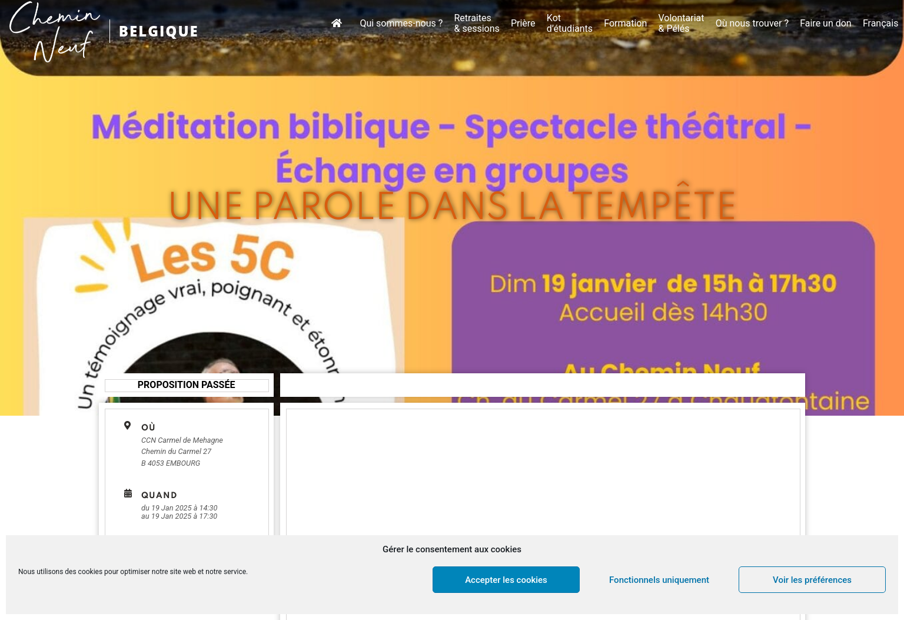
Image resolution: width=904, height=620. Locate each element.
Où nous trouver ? (752, 23)
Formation (625, 23)
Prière (523, 23)
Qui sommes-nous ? (401, 23)
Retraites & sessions (476, 23)
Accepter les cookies (506, 580)
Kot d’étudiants (570, 23)
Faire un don (826, 23)
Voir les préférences (812, 580)
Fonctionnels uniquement (659, 580)
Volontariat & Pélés (681, 23)
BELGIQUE (159, 31)
